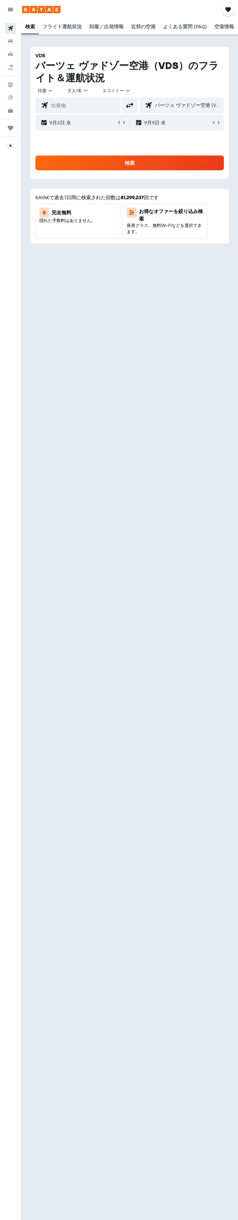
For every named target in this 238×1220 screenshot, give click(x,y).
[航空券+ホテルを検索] (10, 67)
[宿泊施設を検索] (10, 41)
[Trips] (10, 128)
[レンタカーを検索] (10, 54)
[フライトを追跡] (10, 97)
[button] (10, 9)
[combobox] (116, 90)
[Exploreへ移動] (10, 85)
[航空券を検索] (10, 28)
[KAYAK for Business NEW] (10, 110)
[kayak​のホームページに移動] (41, 9)
